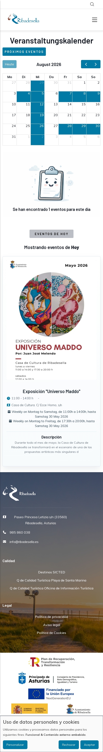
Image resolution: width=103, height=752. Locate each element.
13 (56, 104)
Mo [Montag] (9, 77)
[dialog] (51, 734)
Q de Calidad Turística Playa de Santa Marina (51, 580)
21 (69, 115)
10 (14, 104)
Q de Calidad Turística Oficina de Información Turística (51, 588)
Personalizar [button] (15, 745)
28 (28, 82)
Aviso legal (51, 625)
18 (28, 115)
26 (42, 126)
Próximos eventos (24, 52)
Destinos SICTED (51, 572)
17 (14, 115)
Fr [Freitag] (65, 77)
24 (14, 126)
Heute (9, 64)
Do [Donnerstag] (51, 77)
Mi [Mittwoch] (37, 77)
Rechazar (68, 745)
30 (56, 82)
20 (56, 115)
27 (14, 82)
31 (69, 82)
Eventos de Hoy (51, 234)
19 (42, 115)
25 (28, 126)
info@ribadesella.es (24, 542)
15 (83, 104)
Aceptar (89, 745)
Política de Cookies (51, 633)
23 (97, 115)
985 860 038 (20, 532)
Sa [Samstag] (79, 77)
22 (83, 115)
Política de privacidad (51, 617)
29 (42, 82)
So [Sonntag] (93, 77)
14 (69, 104)
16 (97, 104)
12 (42, 104)
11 (28, 104)
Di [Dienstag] (23, 77)
